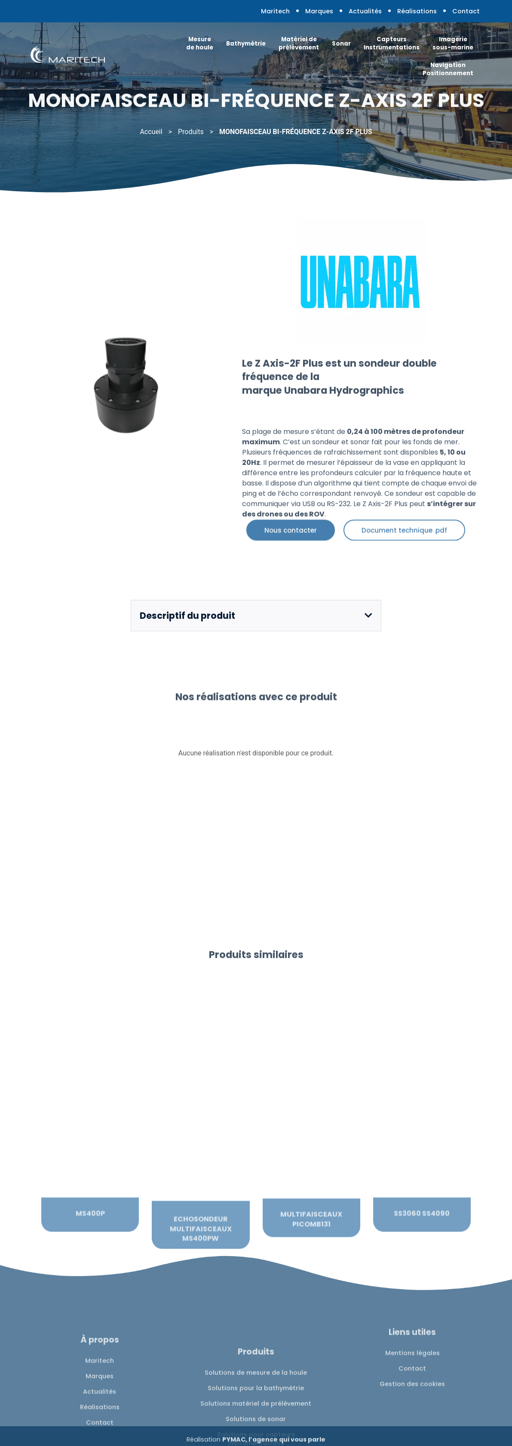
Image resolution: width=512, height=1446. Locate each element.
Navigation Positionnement (448, 69)
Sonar (341, 44)
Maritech (275, 11)
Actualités (365, 11)
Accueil (151, 132)
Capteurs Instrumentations (392, 43)
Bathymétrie (246, 44)
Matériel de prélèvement (299, 43)
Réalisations (417, 11)
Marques (319, 11)
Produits (191, 132)
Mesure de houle (199, 43)
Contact (466, 11)
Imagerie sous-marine (452, 43)
